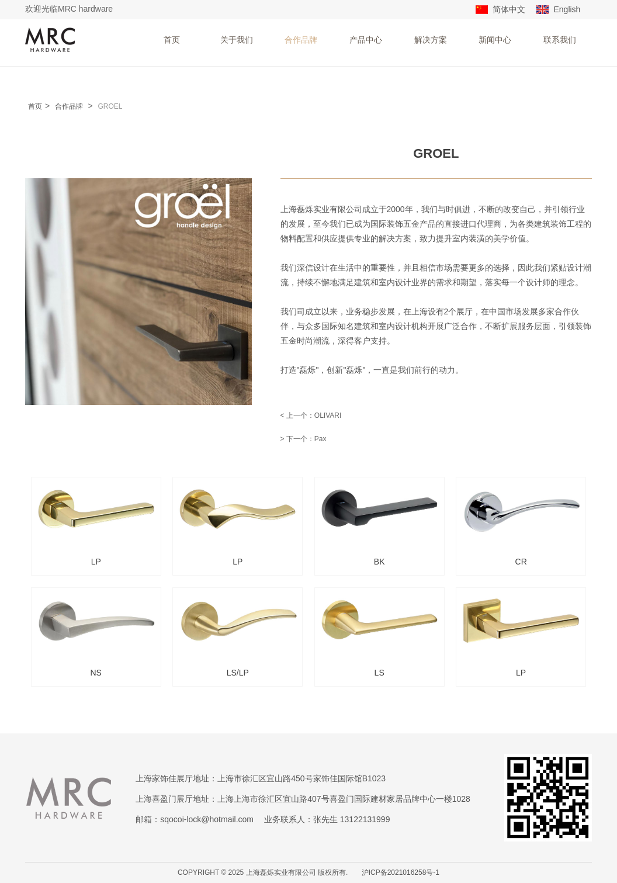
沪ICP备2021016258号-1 (400, 872)
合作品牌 (301, 39)
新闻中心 (495, 39)
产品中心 (365, 39)
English (566, 9)
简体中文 (509, 9)
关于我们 (236, 39)
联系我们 (559, 39)
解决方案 (430, 39)
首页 (172, 39)
